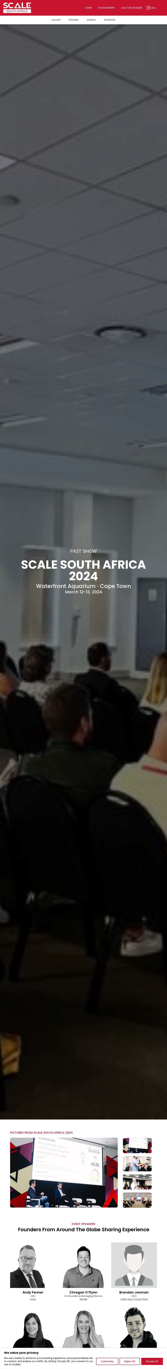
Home (92, 7)
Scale (155, 8)
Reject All (129, 1361)
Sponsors (110, 20)
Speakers (73, 20)
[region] (83, 1358)
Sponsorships (110, 7)
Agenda (91, 20)
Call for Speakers (135, 7)
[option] (64, 1173)
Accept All (152, 1361)
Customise (107, 1361)
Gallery (55, 20)
